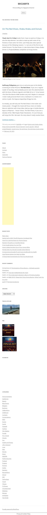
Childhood (5, 413)
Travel (4, 482)
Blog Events (5, 403)
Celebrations (5, 410)
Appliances (5, 399)
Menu (23, 12)
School (4, 475)
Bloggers (4, 406)
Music (4, 454)
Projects (4, 463)
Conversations (6, 417)
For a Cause (5, 436)
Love (3, 447)
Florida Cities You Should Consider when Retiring (16, 250)
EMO (3, 419)
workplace (5, 495)
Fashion (4, 429)
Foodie (4, 433)
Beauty (4, 401)
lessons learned (20, 127)
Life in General (6, 445)
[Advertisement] (8, 196)
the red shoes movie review (35, 129)
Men (3, 449)
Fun (3, 440)
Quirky (4, 468)
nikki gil (36, 127)
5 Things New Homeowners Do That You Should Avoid (17, 256)
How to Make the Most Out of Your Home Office (16, 247)
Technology (5, 479)
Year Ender (5, 498)
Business (4, 408)
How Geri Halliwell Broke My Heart (18, 273)
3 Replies (4, 33)
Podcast (4, 461)
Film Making (5, 431)
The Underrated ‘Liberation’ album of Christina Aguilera (24, 275)
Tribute (4, 484)
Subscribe (5, 155)
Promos (4, 465)
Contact (4, 150)
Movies (4, 452)
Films (3, 152)
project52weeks (6, 129)
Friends (4, 438)
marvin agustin (29, 127)
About (4, 148)
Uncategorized (6, 488)
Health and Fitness (7, 442)
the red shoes (23, 129)
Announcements (7, 396)
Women (4, 493)
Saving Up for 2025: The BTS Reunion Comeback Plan (17, 238)
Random (4, 470)
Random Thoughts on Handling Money (13, 243)
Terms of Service (7, 157)
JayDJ (3, 282)
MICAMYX (23, 3)
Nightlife (18, 124)
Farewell (4, 426)
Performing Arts (6, 459)
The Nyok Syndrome (13, 282)
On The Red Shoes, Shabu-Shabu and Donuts (22, 29)
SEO (3, 477)
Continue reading (8, 120)
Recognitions (6, 472)
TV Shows (5, 486)
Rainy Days (5, 236)
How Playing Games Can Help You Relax (13, 254)
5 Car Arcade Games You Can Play (11, 245)
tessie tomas (15, 129)
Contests (4, 415)
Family (4, 424)
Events (4, 422)
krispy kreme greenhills (8, 127)
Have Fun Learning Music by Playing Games (14, 240)
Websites (4, 491)
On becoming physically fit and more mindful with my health (19, 252)
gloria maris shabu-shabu (35, 124)
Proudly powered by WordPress (10, 509)
